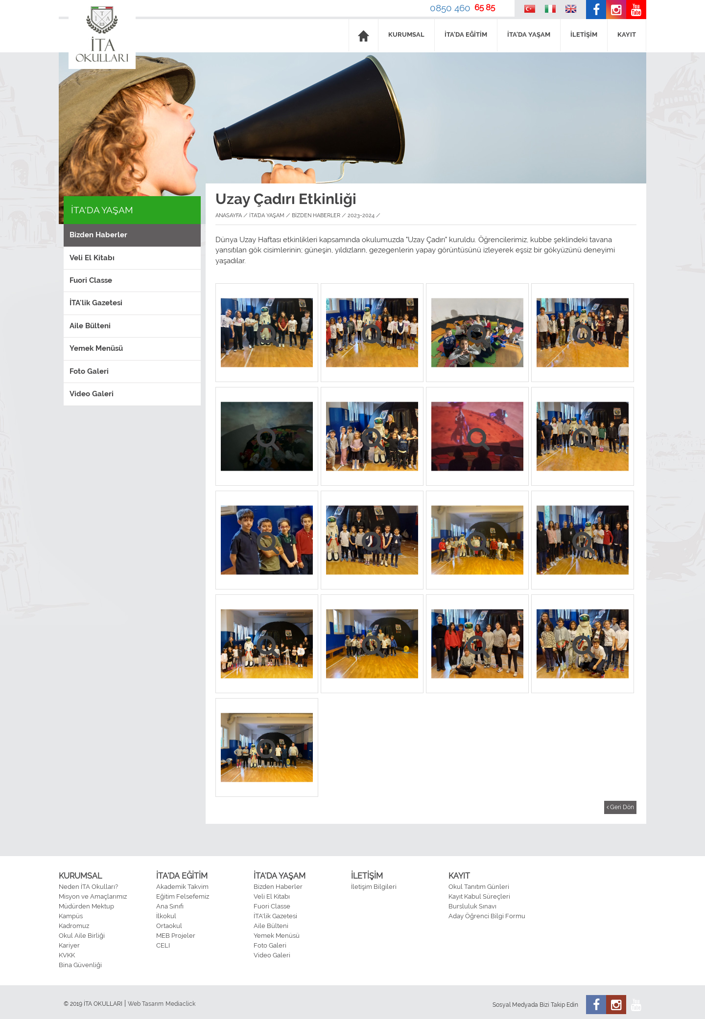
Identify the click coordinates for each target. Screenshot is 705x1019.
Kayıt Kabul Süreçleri (479, 896)
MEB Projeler (175, 935)
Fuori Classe (91, 280)
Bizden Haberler (98, 234)
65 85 (484, 7)
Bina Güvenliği (80, 965)
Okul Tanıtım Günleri (478, 886)
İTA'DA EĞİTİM (466, 34)
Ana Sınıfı (170, 906)
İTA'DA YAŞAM (528, 34)
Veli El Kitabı (92, 257)
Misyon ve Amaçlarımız (93, 896)
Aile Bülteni (90, 325)
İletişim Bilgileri (374, 886)
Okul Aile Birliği (82, 935)
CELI (163, 945)
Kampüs (71, 916)
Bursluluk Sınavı (472, 906)
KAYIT (626, 34)
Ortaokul (169, 925)
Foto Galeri (89, 371)
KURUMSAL (406, 34)
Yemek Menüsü (96, 348)
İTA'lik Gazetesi (96, 302)
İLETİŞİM (583, 34)
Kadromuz (74, 925)
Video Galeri (92, 393)
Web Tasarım (146, 1003)
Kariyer (69, 945)
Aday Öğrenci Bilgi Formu (486, 916)
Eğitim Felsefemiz (182, 896)
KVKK (67, 955)
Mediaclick (180, 1003)
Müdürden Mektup (86, 906)
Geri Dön (620, 807)
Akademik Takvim (182, 886)
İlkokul (166, 916)
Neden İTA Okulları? (88, 886)
